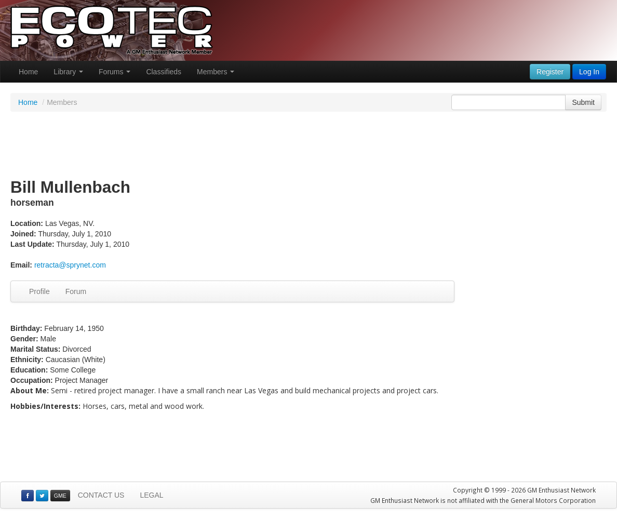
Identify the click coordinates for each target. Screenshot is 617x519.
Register (550, 72)
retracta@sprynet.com (70, 265)
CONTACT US (101, 495)
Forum (75, 291)
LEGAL (151, 495)
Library (68, 72)
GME (60, 496)
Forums (114, 72)
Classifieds (163, 72)
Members (215, 72)
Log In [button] (589, 72)
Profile (39, 291)
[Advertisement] (308, 145)
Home (28, 72)
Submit (583, 102)
